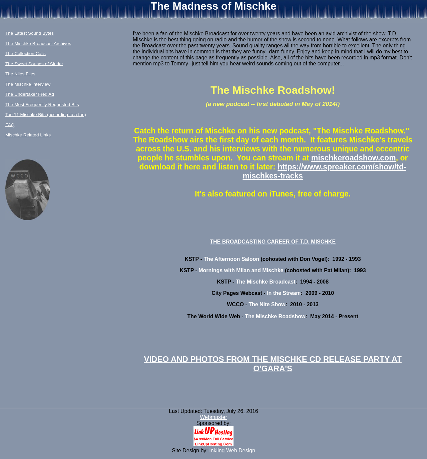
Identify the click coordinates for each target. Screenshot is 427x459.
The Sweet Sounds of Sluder (34, 63)
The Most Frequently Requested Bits (42, 104)
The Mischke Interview (27, 83)
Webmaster (213, 417)
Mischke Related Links (28, 134)
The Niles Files (20, 73)
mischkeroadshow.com (353, 157)
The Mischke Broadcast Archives (38, 43)
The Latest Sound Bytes (29, 33)
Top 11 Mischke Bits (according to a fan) (45, 114)
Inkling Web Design (232, 450)
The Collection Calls (25, 53)
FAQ (9, 124)
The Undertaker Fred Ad (29, 94)
